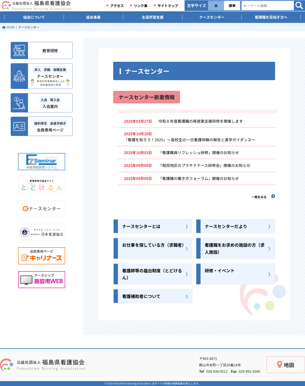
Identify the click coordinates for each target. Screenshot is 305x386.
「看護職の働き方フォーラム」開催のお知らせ (198, 178)
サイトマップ (168, 5)
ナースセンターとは (141, 226)
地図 (289, 364)
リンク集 (141, 5)
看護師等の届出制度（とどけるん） (152, 274)
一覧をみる (259, 197)
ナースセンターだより (226, 226)
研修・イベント (220, 270)
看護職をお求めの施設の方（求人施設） (235, 248)
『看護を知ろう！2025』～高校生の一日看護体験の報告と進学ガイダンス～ (191, 139)
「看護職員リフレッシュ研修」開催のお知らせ (198, 152)
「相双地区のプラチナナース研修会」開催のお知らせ (204, 165)
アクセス (117, 5)
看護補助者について (141, 296)
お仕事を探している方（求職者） (154, 245)
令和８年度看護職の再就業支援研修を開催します (202, 121)
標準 (232, 5)
